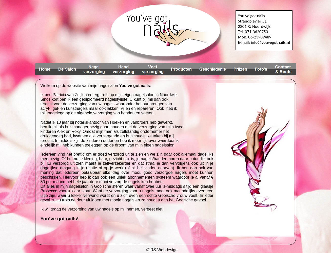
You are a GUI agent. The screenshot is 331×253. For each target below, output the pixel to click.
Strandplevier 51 (252, 21)
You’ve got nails (251, 15)
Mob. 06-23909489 (254, 37)
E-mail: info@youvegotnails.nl (264, 42)
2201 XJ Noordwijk (254, 26)
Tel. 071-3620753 (253, 31)
